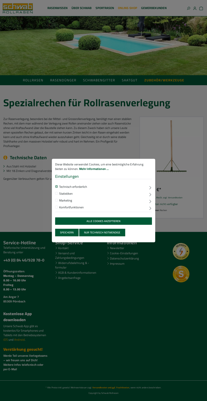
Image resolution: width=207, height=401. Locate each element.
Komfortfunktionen (71, 208)
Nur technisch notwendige (102, 233)
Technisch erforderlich (73, 188)
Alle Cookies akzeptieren (103, 222)
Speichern (67, 233)
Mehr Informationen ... (94, 170)
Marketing (65, 201)
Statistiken (66, 195)
